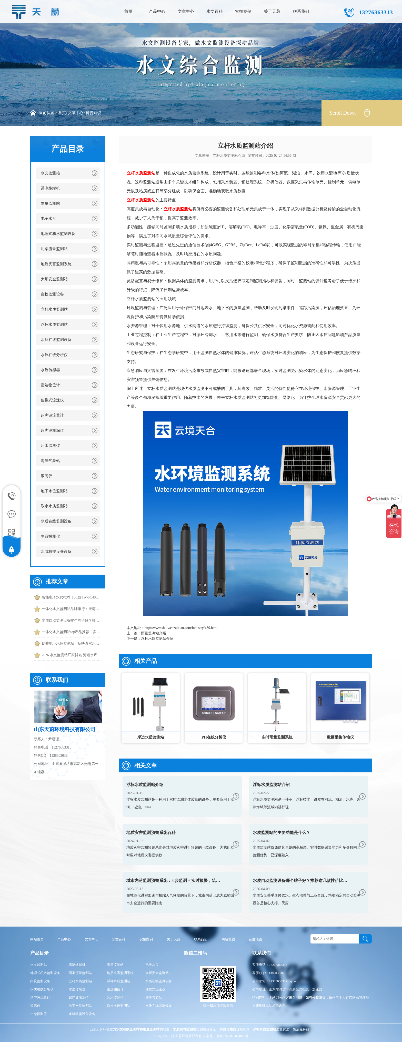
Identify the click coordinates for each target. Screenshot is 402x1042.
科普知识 (93, 113)
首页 (128, 11)
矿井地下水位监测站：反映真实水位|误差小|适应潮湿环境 (72, 643)
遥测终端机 (50, 188)
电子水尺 (48, 219)
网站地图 (228, 939)
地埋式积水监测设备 (58, 234)
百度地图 (255, 939)
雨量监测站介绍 (153, 633)
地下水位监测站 (54, 491)
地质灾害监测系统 (56, 264)
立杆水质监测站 (54, 309)
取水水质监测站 (54, 506)
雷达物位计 (50, 385)
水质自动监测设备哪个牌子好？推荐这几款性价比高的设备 (72, 620)
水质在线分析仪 (54, 355)
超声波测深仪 (52, 430)
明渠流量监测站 (54, 249)
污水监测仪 (50, 446)
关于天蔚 (272, 11)
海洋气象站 (50, 461)
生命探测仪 (50, 536)
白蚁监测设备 (52, 294)
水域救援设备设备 (56, 551)
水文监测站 (50, 173)
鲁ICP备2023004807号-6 (233, 1036)
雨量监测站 (50, 203)
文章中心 (186, 11)
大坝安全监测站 (54, 279)
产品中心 (157, 11)
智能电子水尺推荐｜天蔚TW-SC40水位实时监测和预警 (72, 597)
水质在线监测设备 (56, 340)
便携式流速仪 (52, 400)
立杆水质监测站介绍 (229, 156)
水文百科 (214, 11)
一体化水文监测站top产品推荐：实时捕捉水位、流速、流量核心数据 (72, 632)
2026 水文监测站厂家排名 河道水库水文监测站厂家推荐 (72, 655)
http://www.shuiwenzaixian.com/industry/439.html (181, 628)
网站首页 (37, 939)
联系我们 (301, 11)
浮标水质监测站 (54, 324)
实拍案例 (243, 11)
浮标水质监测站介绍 (157, 639)
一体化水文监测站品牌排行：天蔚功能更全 (72, 609)
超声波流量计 (52, 415)
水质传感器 (50, 370)
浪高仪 (46, 476)
